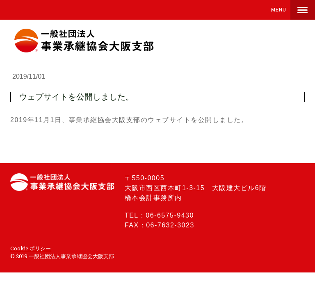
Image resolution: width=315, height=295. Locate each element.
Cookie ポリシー (30, 248)
